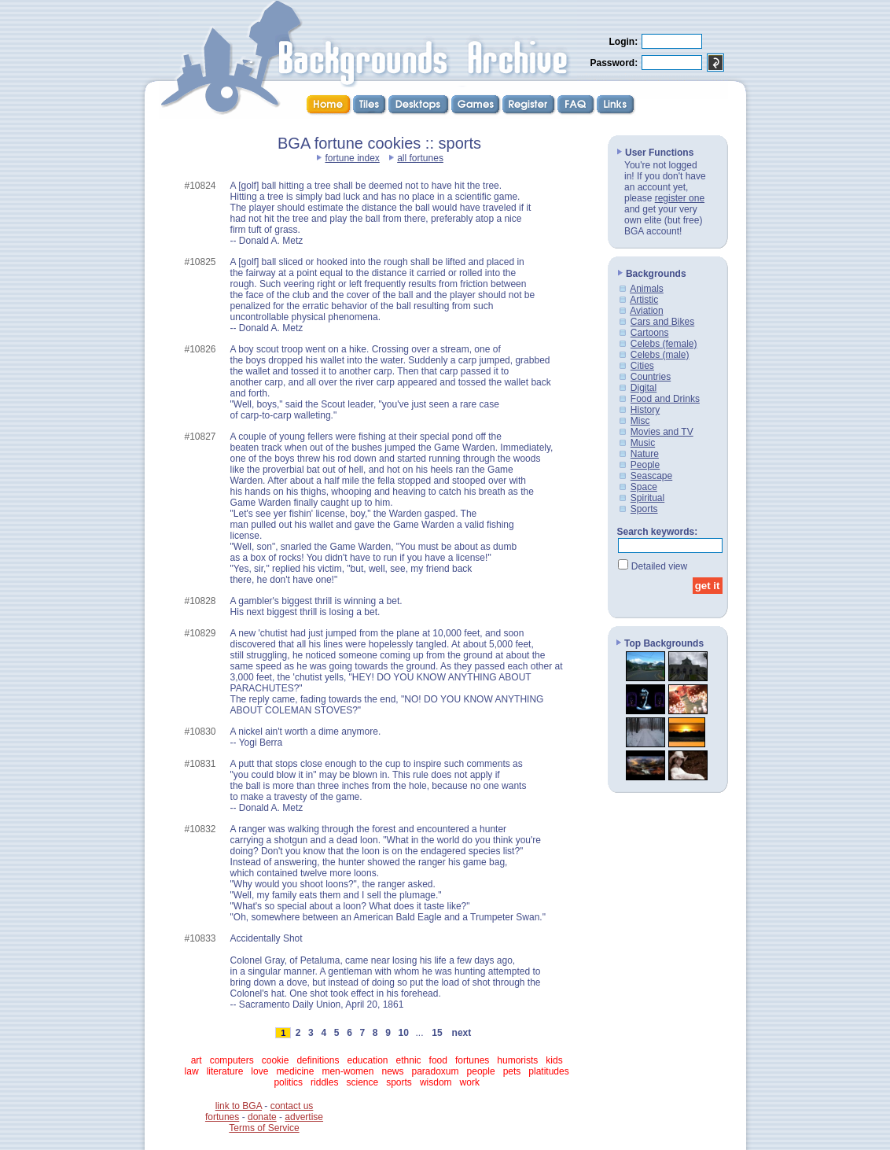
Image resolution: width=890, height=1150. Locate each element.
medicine (295, 1071)
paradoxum (435, 1071)
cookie (275, 1060)
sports (399, 1082)
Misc (640, 420)
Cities (642, 365)
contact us (292, 1105)
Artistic (644, 299)
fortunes (472, 1060)
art (196, 1060)
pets (512, 1071)
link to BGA (238, 1105)
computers (232, 1060)
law (192, 1071)
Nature (645, 453)
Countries (651, 376)
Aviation (646, 310)
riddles (324, 1082)
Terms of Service (264, 1127)
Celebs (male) (660, 354)
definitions (317, 1060)
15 (437, 1032)
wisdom (436, 1082)
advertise (304, 1116)
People (645, 464)
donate (262, 1116)
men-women (347, 1071)
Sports (644, 508)
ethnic (408, 1060)
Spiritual (647, 497)
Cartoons (650, 332)
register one (679, 198)
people (481, 1071)
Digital (643, 387)
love (259, 1071)
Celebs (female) (664, 343)
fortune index (352, 158)
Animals (647, 288)
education (367, 1060)
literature (225, 1071)
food (438, 1060)
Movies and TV (662, 431)
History (645, 409)
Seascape (651, 475)
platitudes (548, 1071)
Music (643, 442)
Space (644, 486)
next (461, 1032)
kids (554, 1060)
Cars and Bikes (662, 321)
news (392, 1071)
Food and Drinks (665, 398)
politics (288, 1082)
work (470, 1082)
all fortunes (420, 158)
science (362, 1082)
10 (403, 1032)
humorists (517, 1060)
